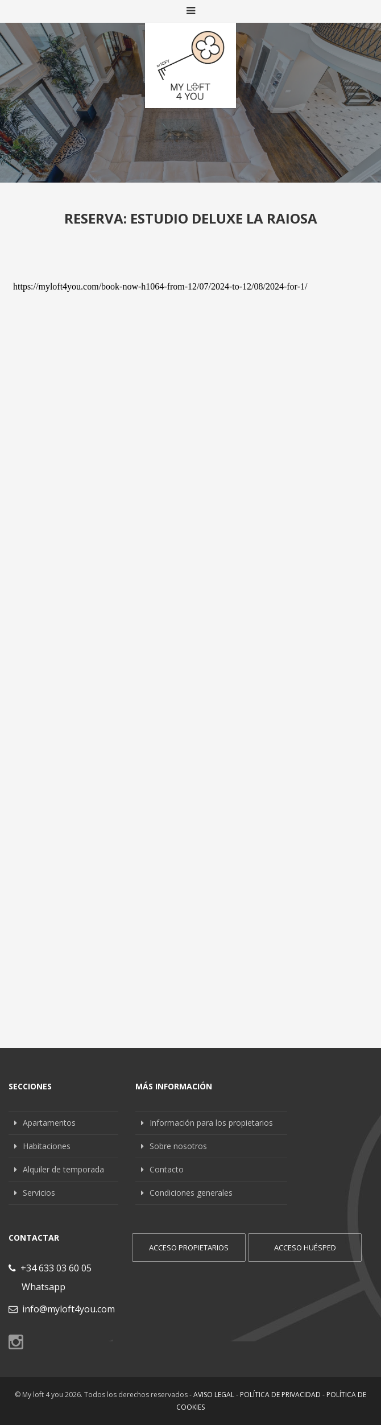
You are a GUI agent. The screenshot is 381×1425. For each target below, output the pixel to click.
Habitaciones (47, 1146)
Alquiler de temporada (63, 1169)
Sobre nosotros (178, 1146)
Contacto (167, 1169)
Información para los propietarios (211, 1122)
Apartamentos (49, 1122)
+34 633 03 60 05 (50, 1268)
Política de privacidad (280, 1394)
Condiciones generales (191, 1192)
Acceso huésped (305, 1247)
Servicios (39, 1192)
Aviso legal (213, 1394)
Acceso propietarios (189, 1247)
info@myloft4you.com (62, 1309)
